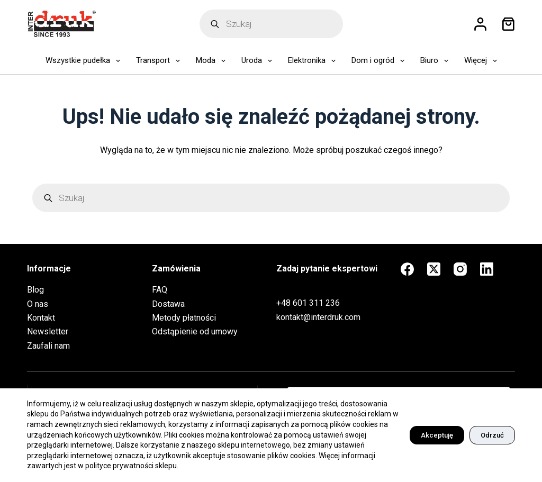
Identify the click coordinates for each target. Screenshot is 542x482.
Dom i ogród (380, 61)
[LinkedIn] (486, 269)
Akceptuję (437, 435)
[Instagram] (460, 269)
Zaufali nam (48, 346)
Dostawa (168, 304)
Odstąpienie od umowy (195, 331)
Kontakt (41, 318)
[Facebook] (407, 269)
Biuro (436, 61)
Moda (213, 61)
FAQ (159, 290)
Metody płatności (184, 318)
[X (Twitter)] (433, 269)
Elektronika (314, 61)
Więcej (482, 61)
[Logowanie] (480, 24)
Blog (35, 290)
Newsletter (47, 331)
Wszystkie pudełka (85, 61)
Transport (160, 61)
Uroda (258, 61)
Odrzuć (492, 435)
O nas (37, 304)
